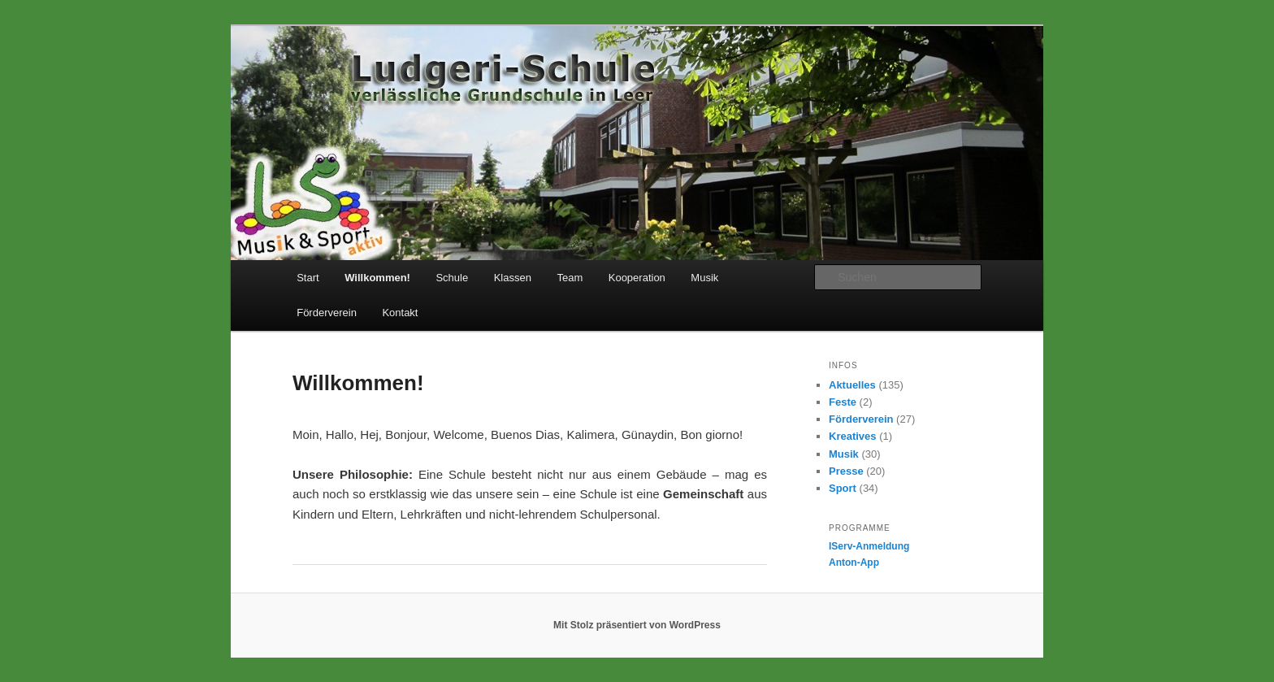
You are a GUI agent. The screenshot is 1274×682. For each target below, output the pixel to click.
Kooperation (637, 277)
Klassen (512, 277)
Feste (842, 402)
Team (570, 277)
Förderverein (327, 312)
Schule (452, 277)
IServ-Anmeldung (869, 546)
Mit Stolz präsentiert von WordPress (637, 625)
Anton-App (854, 562)
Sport (842, 488)
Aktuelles (852, 385)
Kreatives (853, 436)
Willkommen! (377, 277)
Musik (704, 277)
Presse (846, 471)
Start (307, 277)
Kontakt (400, 312)
